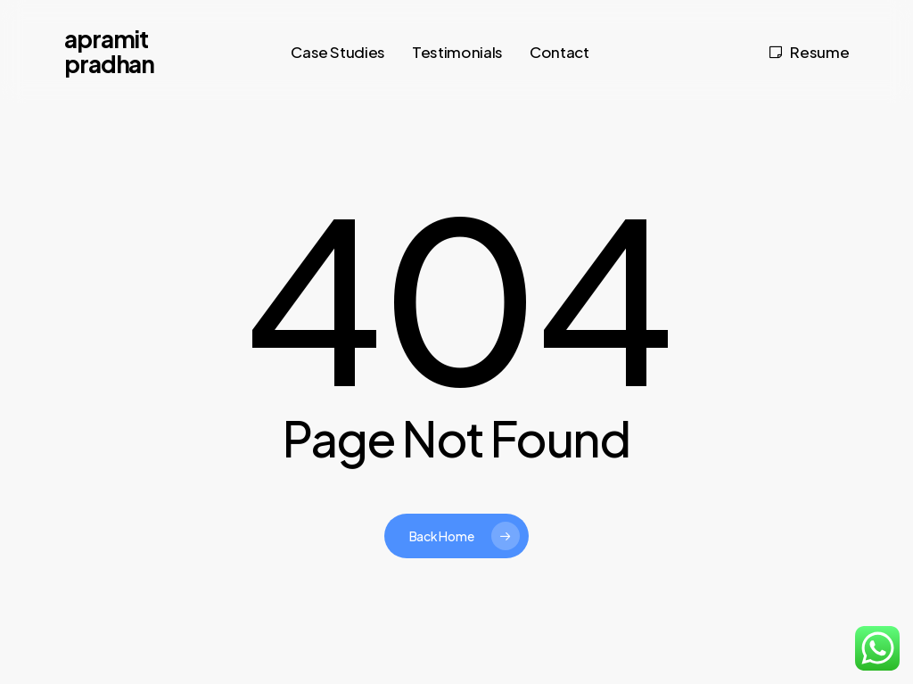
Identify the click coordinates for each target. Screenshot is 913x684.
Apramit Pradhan (109, 52)
